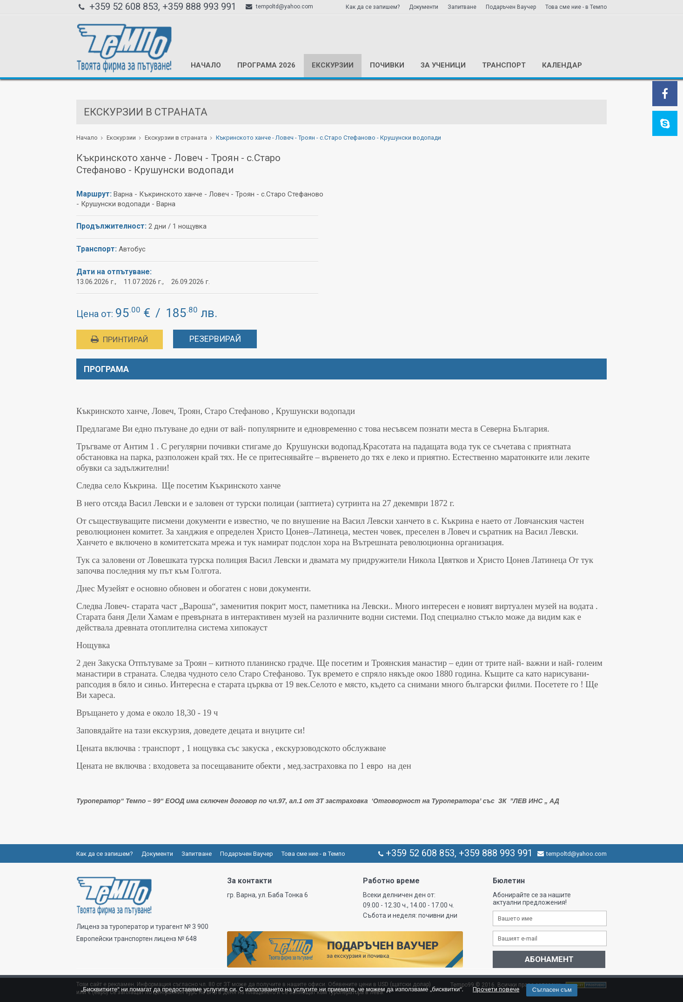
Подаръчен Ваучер (511, 7)
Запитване (462, 7)
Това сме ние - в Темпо (576, 7)
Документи (423, 7)
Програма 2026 (266, 65)
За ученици (443, 65)
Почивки (387, 65)
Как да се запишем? (373, 7)
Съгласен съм (552, 989)
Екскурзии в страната (176, 137)
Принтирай (119, 339)
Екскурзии (333, 65)
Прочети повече (496, 989)
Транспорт (504, 65)
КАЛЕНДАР (562, 65)
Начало (206, 65)
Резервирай (215, 339)
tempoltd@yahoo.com (279, 6)
